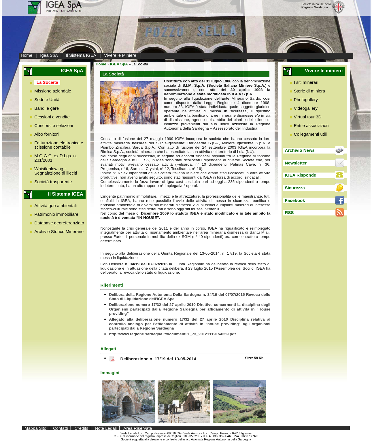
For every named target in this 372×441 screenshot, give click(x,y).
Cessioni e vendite (52, 116)
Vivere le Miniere (120, 55)
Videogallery (306, 108)
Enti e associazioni (312, 125)
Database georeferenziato (59, 222)
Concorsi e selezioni (53, 125)
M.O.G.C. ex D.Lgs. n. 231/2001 (55, 157)
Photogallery (306, 99)
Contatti (60, 427)
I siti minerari (306, 82)
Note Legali (106, 427)
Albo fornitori (46, 134)
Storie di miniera (309, 90)
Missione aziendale (52, 90)
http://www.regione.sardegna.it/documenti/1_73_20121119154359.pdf (172, 334)
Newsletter (296, 162)
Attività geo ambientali (55, 205)
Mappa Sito (35, 427)
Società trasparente (53, 181)
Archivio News (300, 150)
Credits (81, 427)
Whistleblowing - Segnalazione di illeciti (55, 170)
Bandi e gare (46, 108)
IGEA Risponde (300, 175)
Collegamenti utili (310, 134)
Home (26, 55)
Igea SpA (49, 55)
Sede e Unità (46, 99)
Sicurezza (295, 187)
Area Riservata (137, 427)
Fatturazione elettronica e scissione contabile (58, 144)
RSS (289, 212)
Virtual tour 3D (308, 116)
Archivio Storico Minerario (59, 231)
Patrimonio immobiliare (56, 214)
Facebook (295, 200)
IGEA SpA (119, 64)
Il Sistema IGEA (81, 55)
